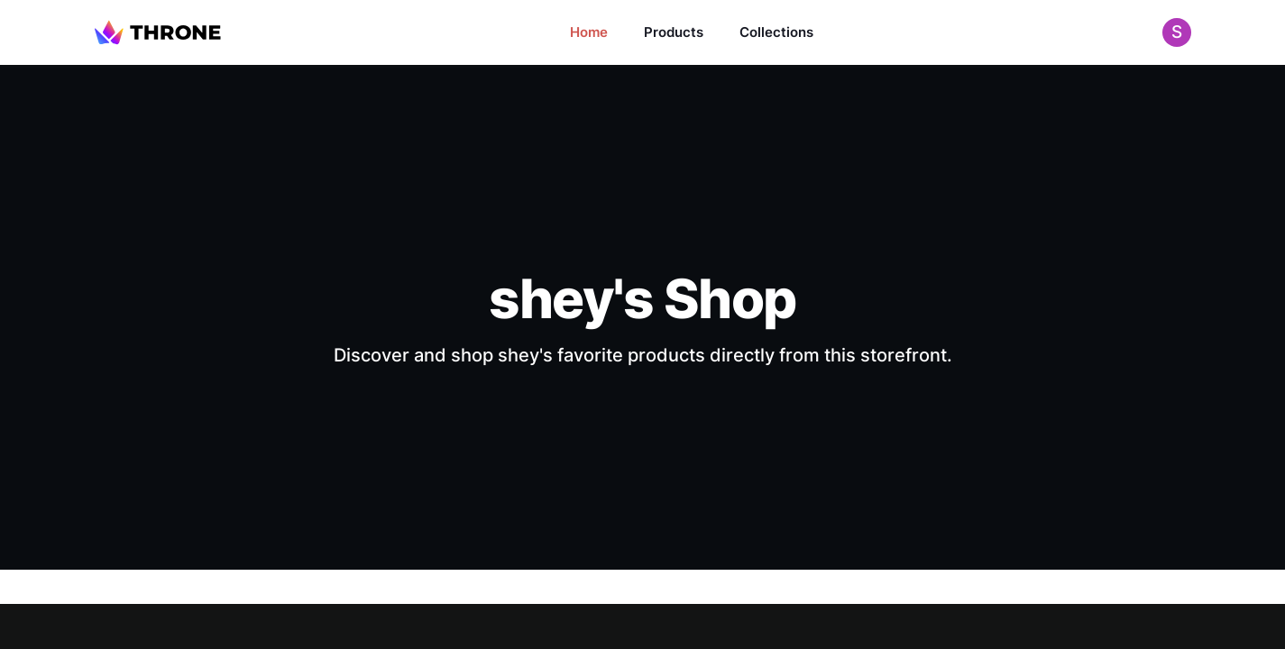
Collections (776, 32)
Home (589, 32)
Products (673, 32)
